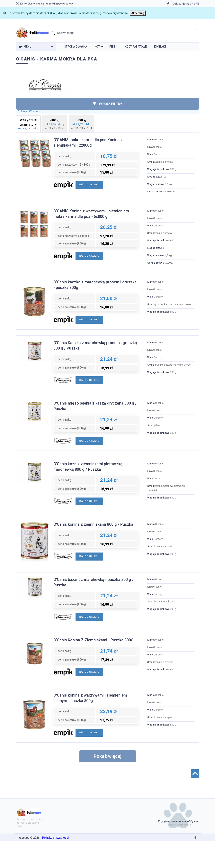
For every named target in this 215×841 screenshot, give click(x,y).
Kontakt (160, 46)
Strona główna (75, 46)
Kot (97, 46)
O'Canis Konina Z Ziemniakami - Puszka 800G (93, 640)
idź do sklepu (89, 184)
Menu (27, 46)
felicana (24, 837)
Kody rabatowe (136, 46)
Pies (112, 46)
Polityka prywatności (115, 13)
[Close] (138, 13)
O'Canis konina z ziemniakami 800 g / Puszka (93, 524)
